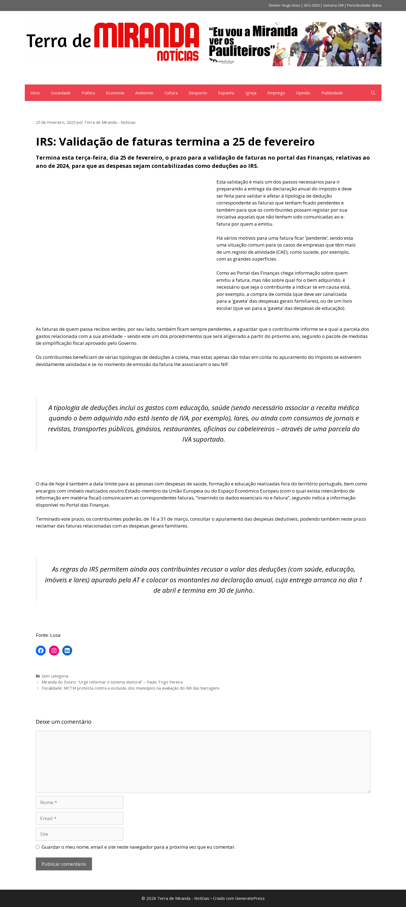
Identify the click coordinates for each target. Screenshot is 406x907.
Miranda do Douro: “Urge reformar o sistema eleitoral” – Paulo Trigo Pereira (112, 682)
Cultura (171, 92)
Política (88, 92)
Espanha (226, 92)
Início (35, 92)
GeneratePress (250, 898)
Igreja (250, 92)
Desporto (198, 92)
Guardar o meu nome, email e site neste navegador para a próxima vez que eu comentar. (139, 847)
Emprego (276, 92)
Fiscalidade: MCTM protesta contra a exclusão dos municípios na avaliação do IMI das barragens (131, 688)
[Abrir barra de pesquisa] (373, 92)
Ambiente (144, 92)
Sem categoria (55, 676)
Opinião (303, 92)
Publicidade (332, 92)
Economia (115, 92)
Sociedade (61, 92)
